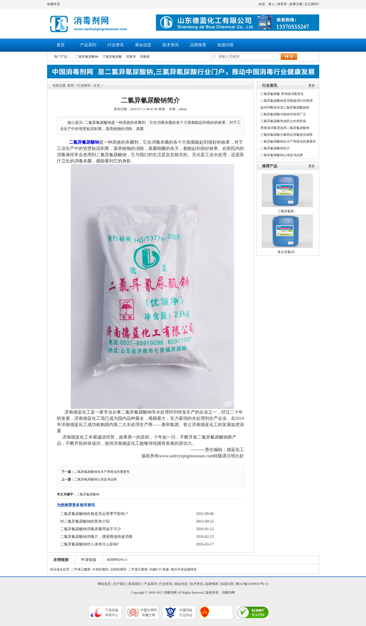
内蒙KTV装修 (159, 569)
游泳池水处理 (59, 569)
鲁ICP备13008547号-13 (252, 584)
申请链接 (88, 560)
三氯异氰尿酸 (112, 56)
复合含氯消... (287, 252)
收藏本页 (53, 4)
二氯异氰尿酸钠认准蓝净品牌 (95, 479)
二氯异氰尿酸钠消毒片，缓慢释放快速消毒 (96, 537)
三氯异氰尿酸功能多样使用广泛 (283, 114)
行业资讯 (115, 45)
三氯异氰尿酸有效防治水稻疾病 (283, 121)
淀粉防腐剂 (118, 569)
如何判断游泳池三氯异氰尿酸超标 (284, 107)
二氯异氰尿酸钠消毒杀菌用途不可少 (90, 529)
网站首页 (104, 584)
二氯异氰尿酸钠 (86, 56)
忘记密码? (312, 4)
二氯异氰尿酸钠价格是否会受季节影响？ (94, 514)
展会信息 (143, 45)
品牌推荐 (198, 45)
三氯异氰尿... (287, 211)
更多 (311, 85)
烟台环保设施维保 (184, 569)
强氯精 (145, 56)
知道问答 (225, 45)
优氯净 (131, 56)
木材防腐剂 (100, 569)
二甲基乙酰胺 (81, 569)
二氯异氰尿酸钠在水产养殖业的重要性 (102, 472)
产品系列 (88, 45)
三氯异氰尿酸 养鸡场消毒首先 (282, 94)
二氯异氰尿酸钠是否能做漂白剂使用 (286, 101)
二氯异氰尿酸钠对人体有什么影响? (89, 544)
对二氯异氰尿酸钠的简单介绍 (85, 521)
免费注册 (295, 4)
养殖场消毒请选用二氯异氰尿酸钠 (284, 128)
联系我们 (135, 584)
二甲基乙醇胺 (138, 569)
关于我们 (119, 584)
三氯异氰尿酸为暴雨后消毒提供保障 (286, 135)
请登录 (282, 4)
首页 (61, 45)
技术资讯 (170, 45)
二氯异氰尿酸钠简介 (275, 148)
